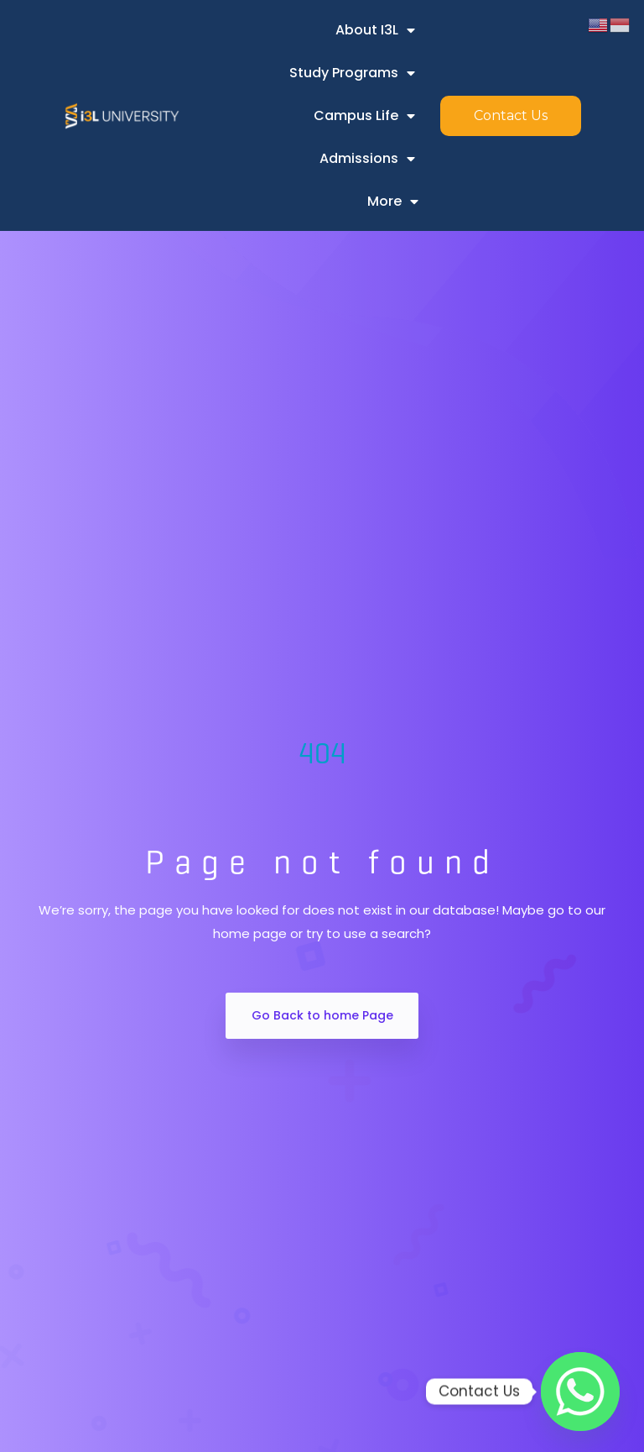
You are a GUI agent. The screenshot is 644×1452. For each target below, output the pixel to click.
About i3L (375, 30)
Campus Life (364, 116)
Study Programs (352, 73)
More (392, 201)
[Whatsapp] (580, 1391)
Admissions (367, 159)
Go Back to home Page (322, 1015)
